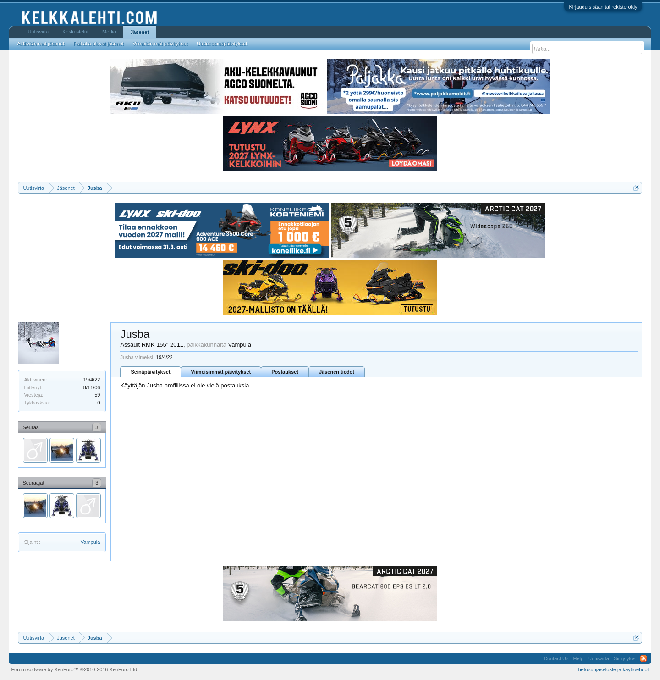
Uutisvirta (38, 31)
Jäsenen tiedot (336, 372)
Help (578, 658)
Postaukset (284, 372)
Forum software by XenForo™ (74, 669)
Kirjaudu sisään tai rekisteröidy (603, 7)
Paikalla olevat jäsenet (98, 43)
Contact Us (556, 658)
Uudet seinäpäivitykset (222, 43)
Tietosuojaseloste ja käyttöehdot (613, 669)
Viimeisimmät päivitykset (221, 372)
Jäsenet (139, 32)
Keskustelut (75, 31)
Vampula (90, 542)
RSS (643, 658)
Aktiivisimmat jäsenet (40, 43)
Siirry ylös (625, 658)
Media (109, 31)
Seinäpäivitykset (150, 372)
